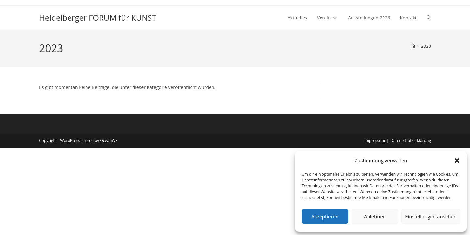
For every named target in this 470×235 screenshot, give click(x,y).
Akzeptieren (324, 216)
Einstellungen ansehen (431, 216)
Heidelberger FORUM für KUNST (97, 17)
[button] (457, 160)
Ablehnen (375, 216)
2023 (426, 46)
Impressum (374, 140)
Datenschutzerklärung (410, 140)
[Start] (413, 46)
